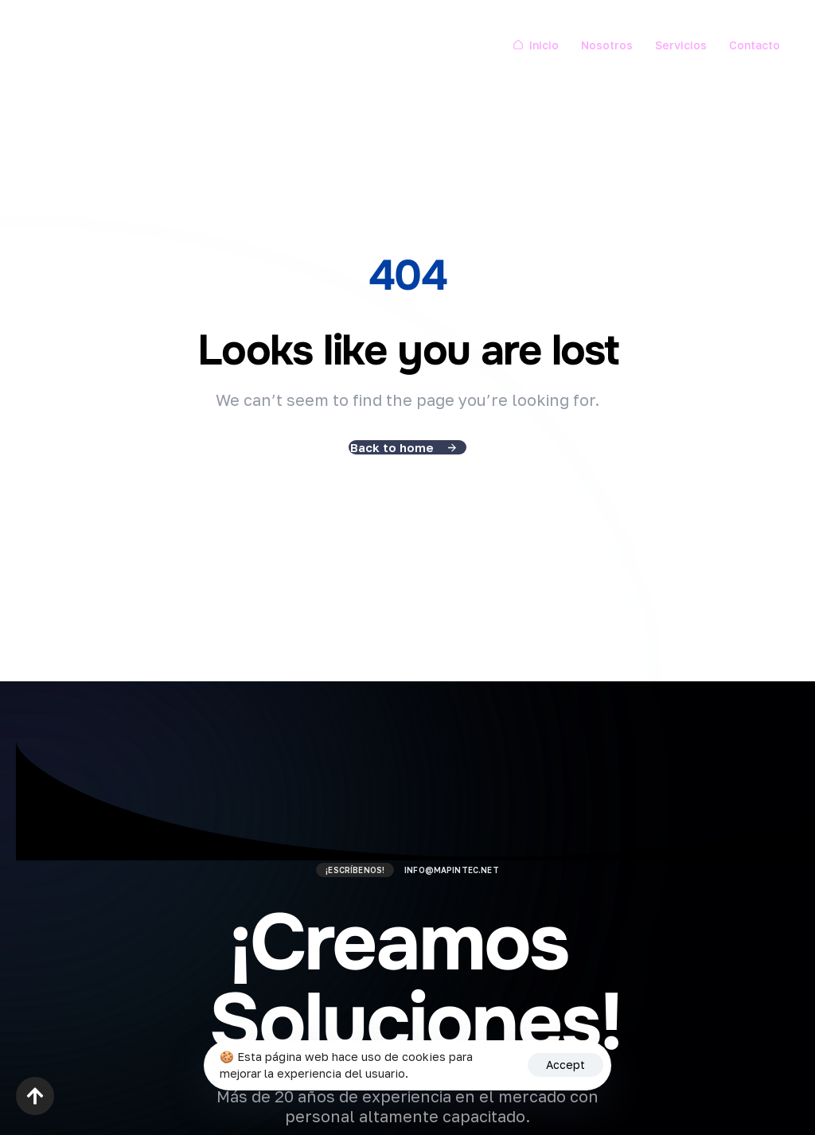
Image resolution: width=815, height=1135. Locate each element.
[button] (35, 1096)
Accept (565, 1064)
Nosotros (607, 45)
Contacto (754, 45)
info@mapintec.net (451, 870)
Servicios (681, 45)
